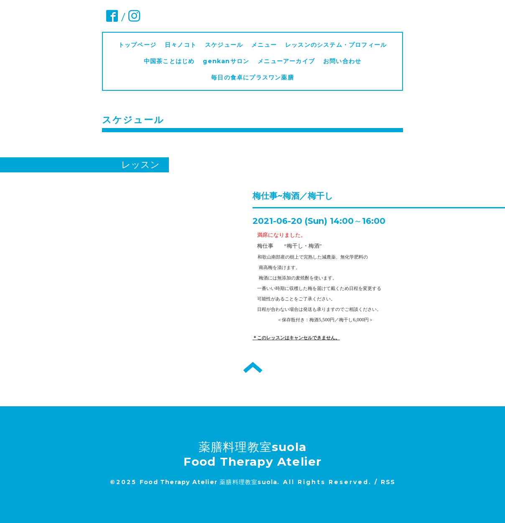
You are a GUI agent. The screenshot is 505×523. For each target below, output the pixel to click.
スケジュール (224, 45)
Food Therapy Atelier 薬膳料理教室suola (208, 482)
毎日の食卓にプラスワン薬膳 (255, 77)
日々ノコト (180, 45)
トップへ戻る (252, 367)
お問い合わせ (342, 61)
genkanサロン (226, 61)
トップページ (137, 45)
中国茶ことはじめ (169, 61)
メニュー (264, 45)
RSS (388, 482)
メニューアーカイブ (286, 61)
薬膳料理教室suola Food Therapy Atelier (253, 454)
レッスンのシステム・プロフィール (336, 45)
